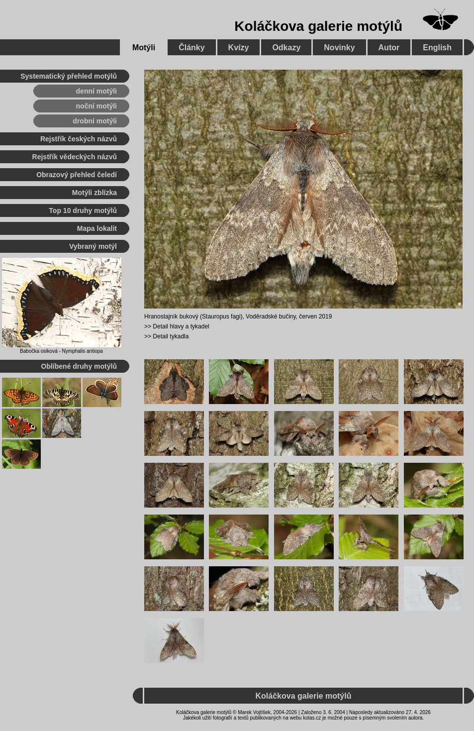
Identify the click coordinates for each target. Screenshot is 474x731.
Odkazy (286, 47)
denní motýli (96, 91)
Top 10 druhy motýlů (83, 210)
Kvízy (238, 47)
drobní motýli (95, 121)
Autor (389, 47)
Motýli (143, 47)
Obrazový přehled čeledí (76, 175)
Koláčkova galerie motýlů (318, 26)
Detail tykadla (171, 336)
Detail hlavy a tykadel (181, 326)
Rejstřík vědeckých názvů (74, 157)
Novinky (339, 47)
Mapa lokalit (97, 228)
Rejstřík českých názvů (78, 139)
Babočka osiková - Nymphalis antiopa (61, 351)
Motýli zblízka (94, 193)
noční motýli (96, 106)
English (437, 47)
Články (191, 47)
